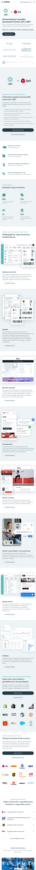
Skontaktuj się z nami (26, 2)
